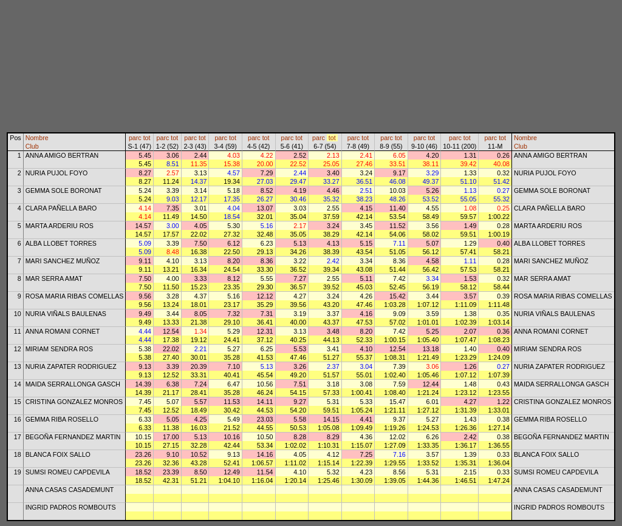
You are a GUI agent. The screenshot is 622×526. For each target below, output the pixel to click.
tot (147, 137)
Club (32, 146)
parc (135, 137)
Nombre (37, 137)
